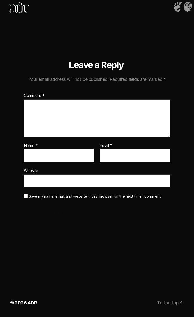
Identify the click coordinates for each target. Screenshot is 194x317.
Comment (34, 95)
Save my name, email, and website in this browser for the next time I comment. (95, 196)
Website (31, 170)
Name (31, 145)
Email (106, 145)
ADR (32, 302)
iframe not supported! (97, 24)
